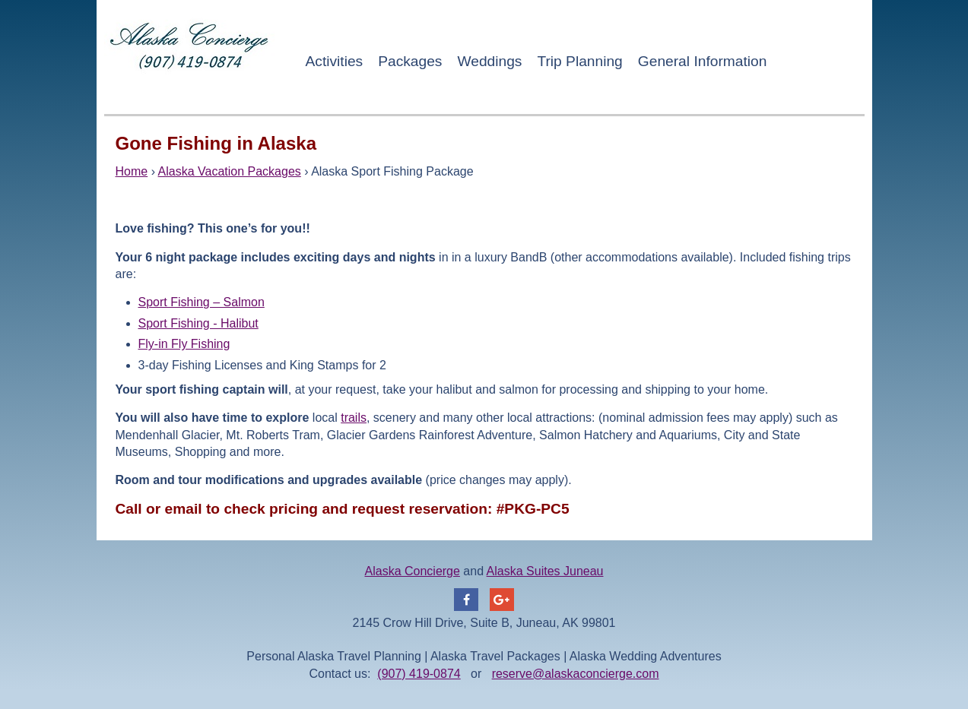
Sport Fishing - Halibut (198, 323)
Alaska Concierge (412, 571)
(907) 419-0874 (418, 673)
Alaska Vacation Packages (229, 171)
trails (354, 417)
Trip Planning (579, 61)
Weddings (489, 61)
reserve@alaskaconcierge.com (575, 673)
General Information (702, 61)
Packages (410, 61)
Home (132, 171)
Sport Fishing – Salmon (201, 302)
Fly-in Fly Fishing (184, 343)
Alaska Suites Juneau (545, 571)
